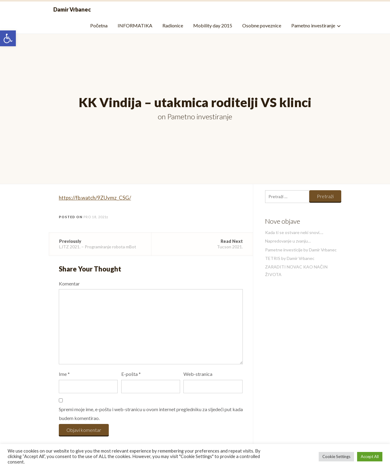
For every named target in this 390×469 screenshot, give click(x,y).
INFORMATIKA (135, 25)
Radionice (172, 25)
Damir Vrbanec (72, 9)
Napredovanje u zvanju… (288, 240)
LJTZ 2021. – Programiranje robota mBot (100, 244)
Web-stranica (197, 374)
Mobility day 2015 (212, 25)
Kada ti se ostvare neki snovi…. (294, 232)
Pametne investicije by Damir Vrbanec (301, 249)
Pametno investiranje (313, 25)
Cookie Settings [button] (336, 456)
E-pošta (131, 374)
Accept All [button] (370, 456)
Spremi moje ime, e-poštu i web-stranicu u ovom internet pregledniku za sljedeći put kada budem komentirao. (151, 413)
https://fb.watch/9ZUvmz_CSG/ (95, 197)
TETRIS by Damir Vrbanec (289, 258)
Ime (64, 374)
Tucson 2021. (202, 244)
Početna (99, 25)
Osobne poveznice (261, 25)
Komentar (69, 283)
